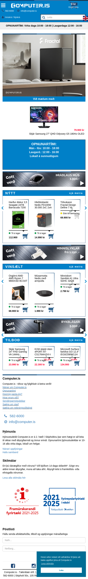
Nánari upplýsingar (13, 448)
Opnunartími (9, 390)
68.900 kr (14, 311)
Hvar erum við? (11, 397)
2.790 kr (64, 291)
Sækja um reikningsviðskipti (17, 407)
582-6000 (8, 11)
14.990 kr (40, 237)
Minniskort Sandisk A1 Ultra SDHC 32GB (69, 278)
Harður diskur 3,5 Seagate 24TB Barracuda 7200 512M (18, 205)
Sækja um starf (11, 404)
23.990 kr (14, 364)
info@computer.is (27, 11)
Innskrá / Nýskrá (11, 17)
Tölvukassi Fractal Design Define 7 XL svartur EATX (68, 205)
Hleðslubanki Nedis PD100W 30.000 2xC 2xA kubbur (43, 205)
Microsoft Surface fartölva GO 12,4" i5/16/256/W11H (69, 352)
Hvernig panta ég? (12, 394)
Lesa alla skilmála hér (14, 477)
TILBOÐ (12, 340)
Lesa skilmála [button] (47, 563)
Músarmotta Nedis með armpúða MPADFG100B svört (42, 278)
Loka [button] (61, 570)
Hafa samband (10, 452)
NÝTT (10, 193)
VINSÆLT (14, 267)
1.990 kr (39, 311)
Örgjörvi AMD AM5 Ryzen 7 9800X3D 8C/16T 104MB (18, 278)
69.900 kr (65, 217)
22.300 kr (40, 364)
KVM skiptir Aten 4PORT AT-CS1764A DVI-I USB (43, 352)
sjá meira (76, 193)
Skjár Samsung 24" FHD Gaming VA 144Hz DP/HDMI (18, 352)
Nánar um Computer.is (15, 387)
